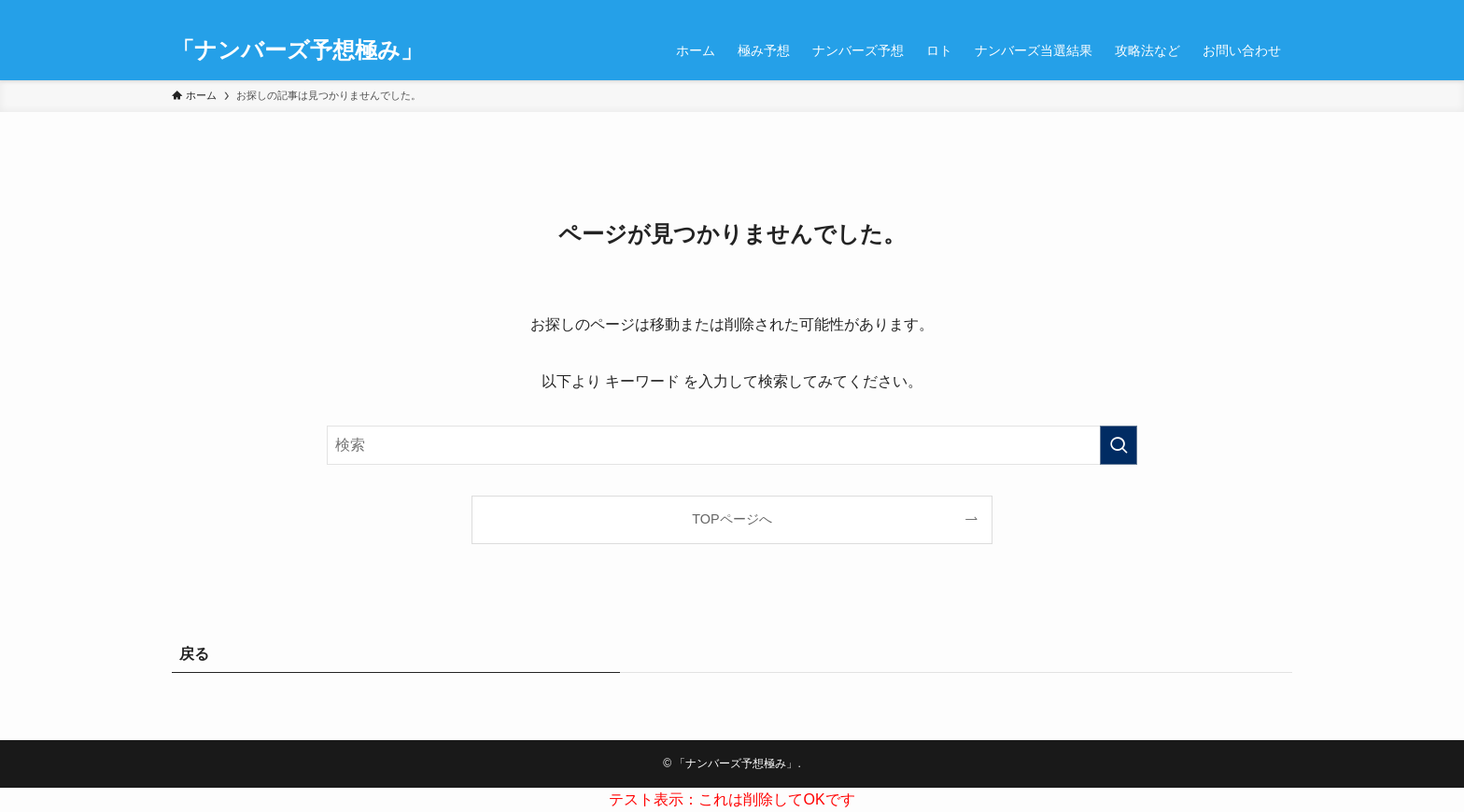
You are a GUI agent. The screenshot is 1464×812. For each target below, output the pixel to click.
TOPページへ (731, 518)
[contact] (1256, 10)
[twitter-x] (1183, 10)
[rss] (1231, 10)
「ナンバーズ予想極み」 (297, 50)
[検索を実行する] (1118, 445)
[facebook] (1159, 10)
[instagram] (1207, 10)
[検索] (1280, 10)
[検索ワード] (732, 445)
